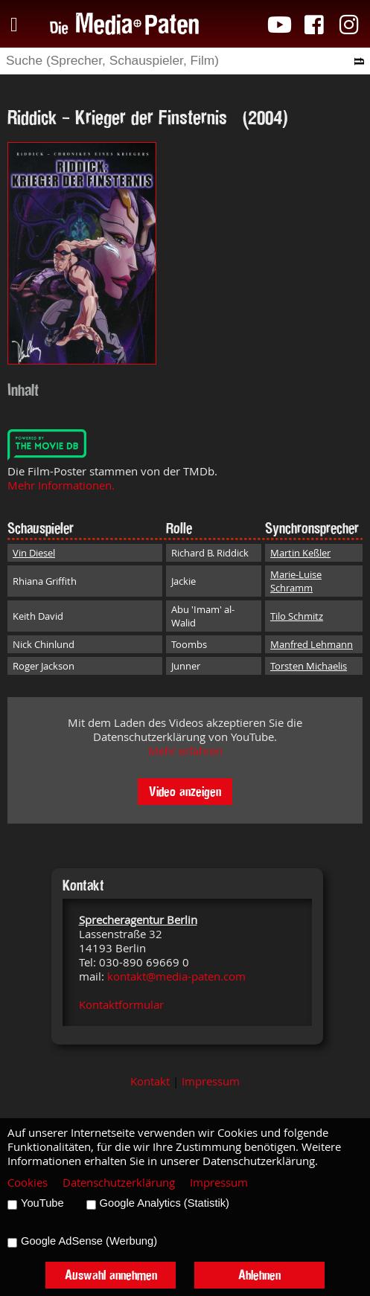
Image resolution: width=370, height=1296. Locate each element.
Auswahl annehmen (111, 1274)
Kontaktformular (121, 1005)
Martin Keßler (300, 552)
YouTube (42, 1203)
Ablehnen (259, 1274)
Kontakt (150, 1081)
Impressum (211, 1081)
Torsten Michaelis (308, 666)
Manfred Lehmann (311, 644)
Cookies (27, 1182)
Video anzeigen (185, 791)
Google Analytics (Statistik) (164, 1203)
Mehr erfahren (185, 751)
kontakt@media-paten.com (176, 976)
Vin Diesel (34, 552)
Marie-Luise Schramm (296, 581)
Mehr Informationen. (61, 485)
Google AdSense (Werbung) (89, 1241)
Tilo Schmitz (296, 616)
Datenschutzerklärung (119, 1182)
